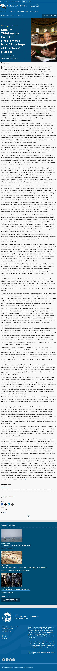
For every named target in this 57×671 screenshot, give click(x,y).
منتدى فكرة (34, 11)
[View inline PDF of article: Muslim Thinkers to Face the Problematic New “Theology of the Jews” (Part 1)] (28, 497)
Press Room (5, 637)
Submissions (22, 11)
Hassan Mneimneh (8, 56)
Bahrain (12, 15)
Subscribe (4, 638)
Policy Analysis (5, 26)
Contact (4, 635)
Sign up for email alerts (10, 600)
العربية (16, 58)
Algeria (8, 15)
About (12, 11)
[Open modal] (50, 16)
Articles (3, 11)
